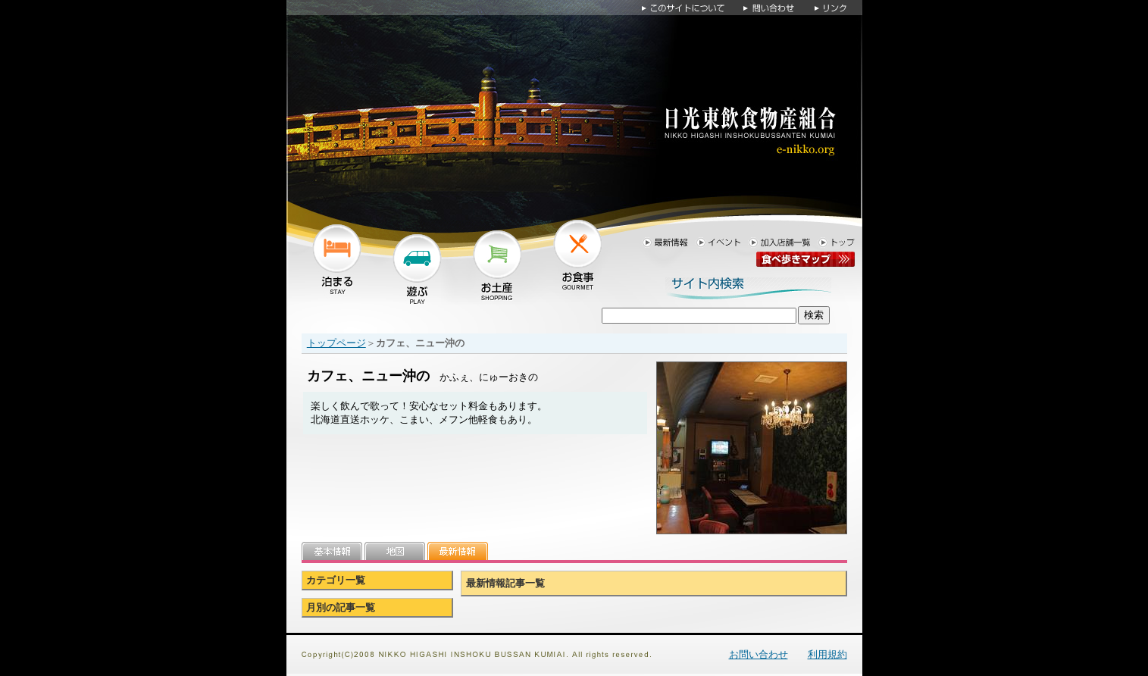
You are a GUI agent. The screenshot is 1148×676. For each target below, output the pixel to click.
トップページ (336, 343)
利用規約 (827, 654)
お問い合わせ (758, 654)
